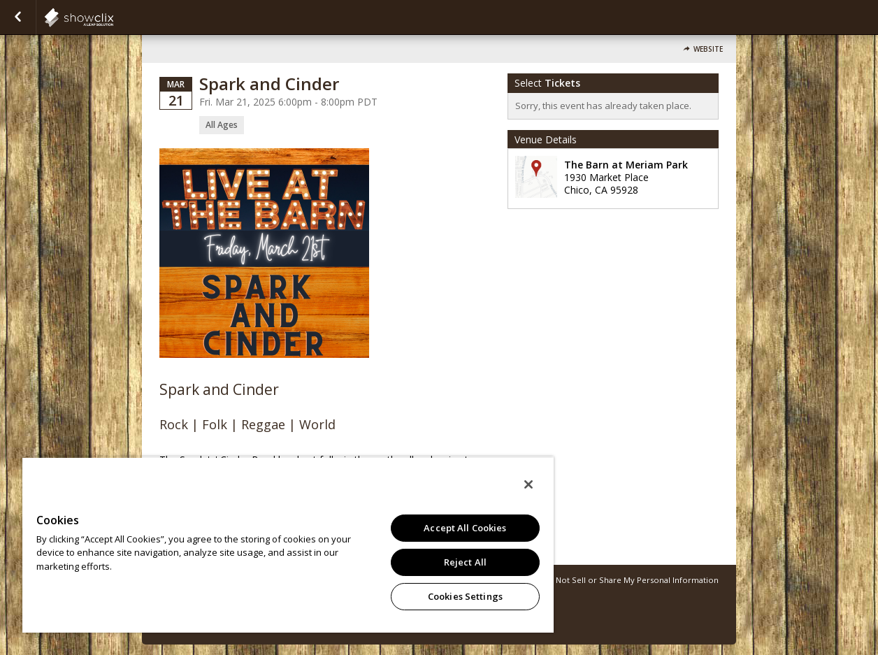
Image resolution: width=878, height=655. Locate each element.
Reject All (465, 562)
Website (708, 49)
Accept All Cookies (465, 527)
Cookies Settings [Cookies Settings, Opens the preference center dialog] (465, 596)
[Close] (528, 484)
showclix (113, 17)
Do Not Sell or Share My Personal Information (630, 580)
